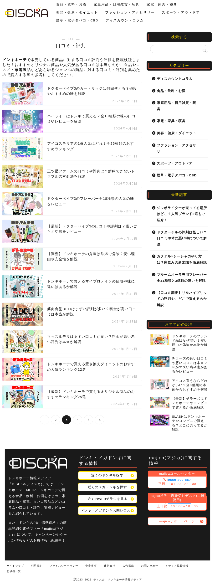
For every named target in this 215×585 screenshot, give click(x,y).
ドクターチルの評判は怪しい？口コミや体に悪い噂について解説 (182, 238)
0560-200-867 (179, 480)
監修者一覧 (14, 571)
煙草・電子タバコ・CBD (77, 20)
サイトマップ (15, 565)
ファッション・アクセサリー (130, 12)
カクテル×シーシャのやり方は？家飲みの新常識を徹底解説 (182, 259)
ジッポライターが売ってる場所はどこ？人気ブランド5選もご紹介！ (182, 214)
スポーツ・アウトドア (181, 12)
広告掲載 (128, 565)
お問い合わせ (149, 565)
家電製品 (23, 70)
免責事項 (91, 565)
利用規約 (36, 565)
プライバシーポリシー (64, 565)
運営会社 (109, 565)
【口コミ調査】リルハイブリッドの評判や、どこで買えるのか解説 (182, 299)
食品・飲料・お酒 (71, 4)
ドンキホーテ (14, 60)
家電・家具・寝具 (162, 4)
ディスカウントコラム (125, 20)
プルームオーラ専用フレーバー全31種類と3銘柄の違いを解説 (182, 278)
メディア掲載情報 (176, 565)
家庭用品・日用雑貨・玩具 (116, 4)
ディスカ (99, 579)
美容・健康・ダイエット (77, 12)
